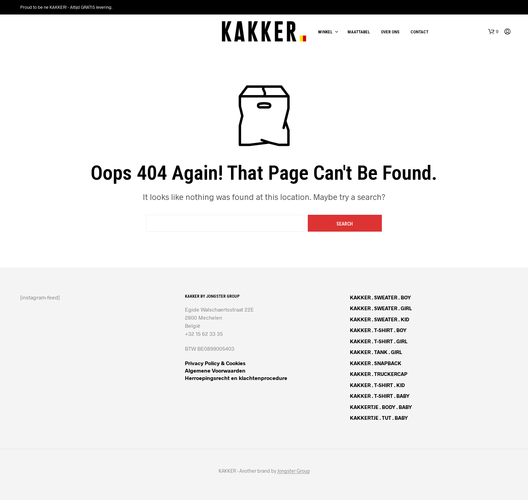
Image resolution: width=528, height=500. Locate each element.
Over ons (390, 31)
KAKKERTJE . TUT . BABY (379, 418)
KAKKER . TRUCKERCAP (378, 374)
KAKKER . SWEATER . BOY (380, 297)
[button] (493, 31)
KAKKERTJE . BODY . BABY (381, 407)
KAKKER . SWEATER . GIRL (381, 308)
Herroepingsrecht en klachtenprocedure (236, 378)
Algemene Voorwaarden (215, 370)
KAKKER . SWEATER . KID (379, 319)
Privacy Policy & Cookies (215, 363)
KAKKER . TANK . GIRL (376, 352)
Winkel (325, 31)
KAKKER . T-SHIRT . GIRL (378, 341)
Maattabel (359, 31)
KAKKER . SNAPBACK (375, 363)
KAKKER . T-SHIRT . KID (377, 385)
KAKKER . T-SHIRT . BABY (379, 396)
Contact (419, 31)
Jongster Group (293, 471)
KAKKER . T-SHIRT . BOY (378, 330)
